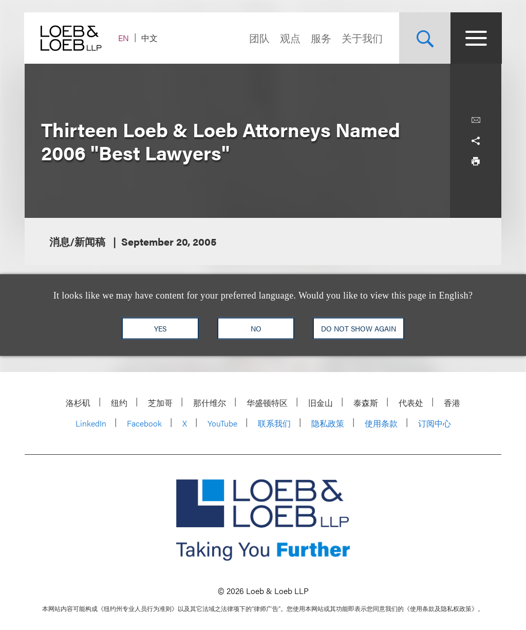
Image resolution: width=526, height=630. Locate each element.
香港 (452, 403)
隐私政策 (327, 423)
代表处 (411, 403)
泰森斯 (365, 403)
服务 (320, 37)
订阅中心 (434, 423)
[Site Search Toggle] (424, 38)
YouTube (222, 423)
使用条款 (381, 423)
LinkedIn (91, 423)
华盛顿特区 (267, 403)
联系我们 (274, 423)
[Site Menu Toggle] (475, 38)
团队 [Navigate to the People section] (259, 37)
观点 (289, 37)
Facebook (144, 423)
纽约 (119, 403)
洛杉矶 (78, 403)
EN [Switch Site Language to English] (124, 38)
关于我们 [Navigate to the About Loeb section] (361, 37)
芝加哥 (160, 403)
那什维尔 (209, 403)
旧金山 (320, 403)
